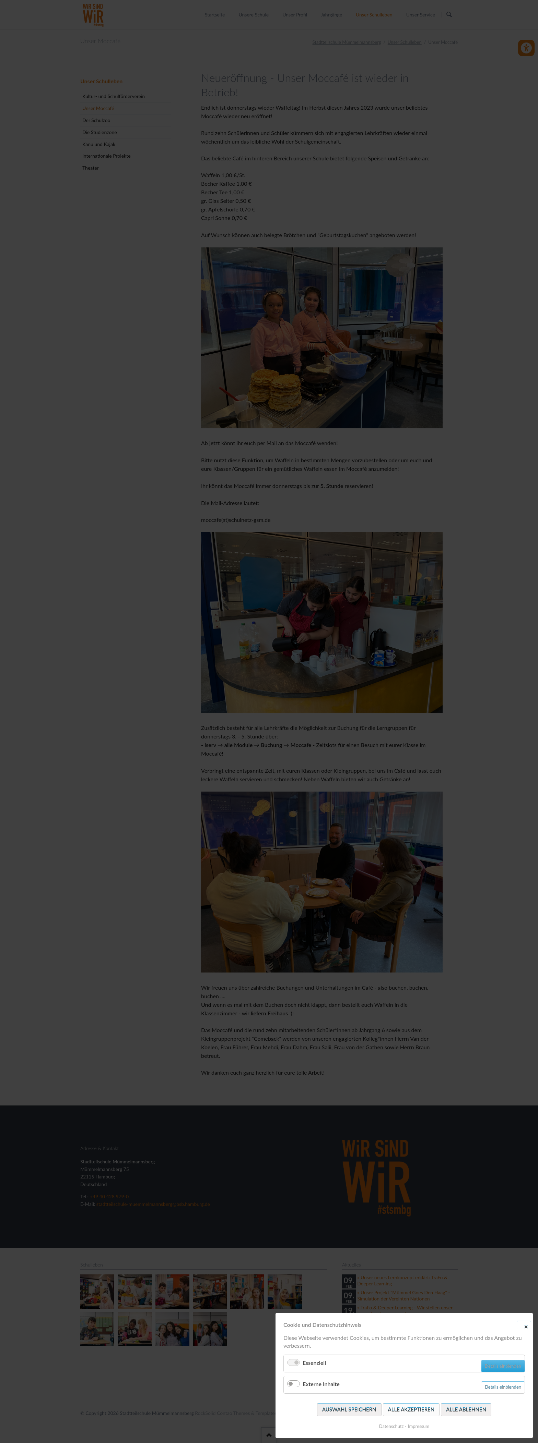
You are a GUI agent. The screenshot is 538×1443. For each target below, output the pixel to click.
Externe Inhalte (321, 1384)
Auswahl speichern (349, 1409)
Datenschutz (391, 1426)
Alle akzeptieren (411, 1409)
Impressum (418, 1426)
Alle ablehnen (466, 1409)
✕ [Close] (526, 1326)
